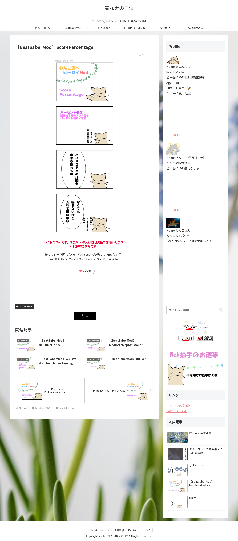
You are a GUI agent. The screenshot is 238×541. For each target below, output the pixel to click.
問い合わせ (134, 530)
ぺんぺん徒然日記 (178, 405)
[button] (221, 310)
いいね (85, 271)
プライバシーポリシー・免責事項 (105, 530)
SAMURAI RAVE (176, 411)
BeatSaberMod (24, 306)
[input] (195, 310)
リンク (147, 530)
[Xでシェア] (85, 316)
